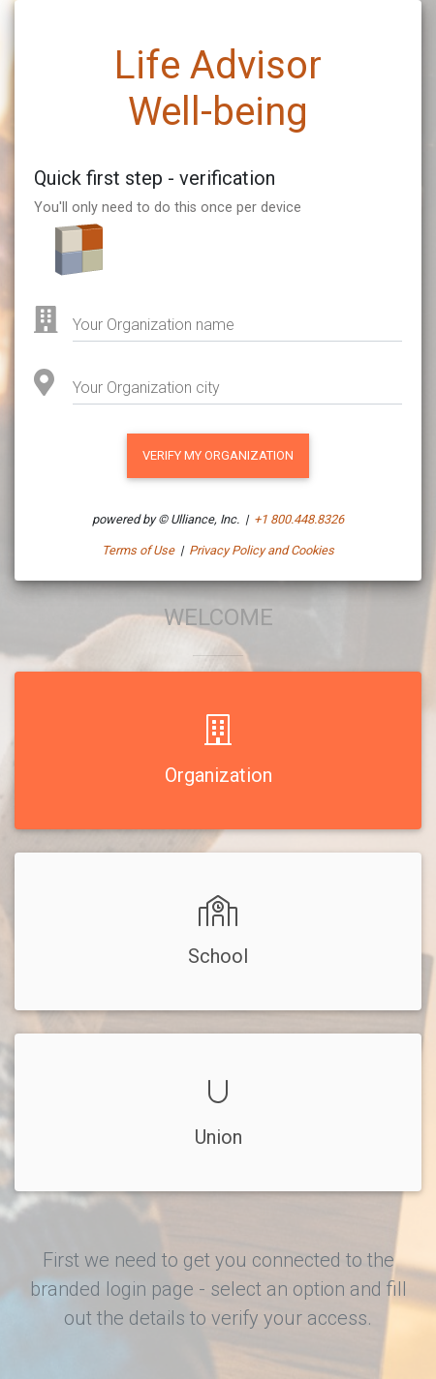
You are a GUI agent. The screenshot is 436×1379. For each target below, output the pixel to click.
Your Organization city (146, 387)
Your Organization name (153, 324)
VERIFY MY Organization (218, 455)
